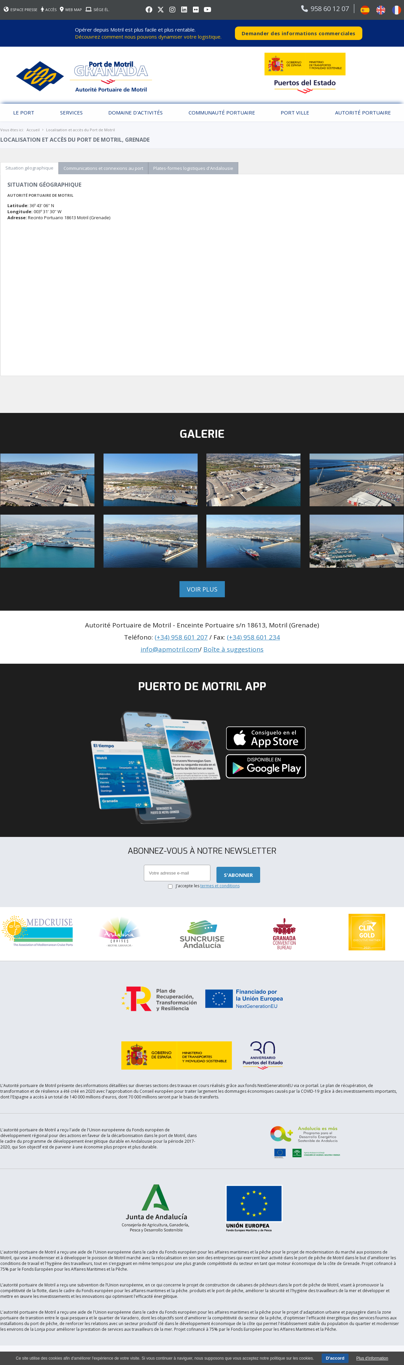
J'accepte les (208, 886)
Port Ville (295, 112)
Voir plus (202, 589)
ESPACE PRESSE (20, 9)
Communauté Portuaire (222, 112)
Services (71, 112)
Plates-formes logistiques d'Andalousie (193, 168)
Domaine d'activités (135, 112)
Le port (23, 112)
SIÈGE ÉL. (97, 9)
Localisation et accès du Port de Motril (80, 129)
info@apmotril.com (169, 649)
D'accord (335, 1358)
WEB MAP (71, 9)
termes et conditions (220, 886)
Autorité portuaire (363, 112)
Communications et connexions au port (103, 168)
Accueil (33, 129)
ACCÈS (48, 9)
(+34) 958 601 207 (181, 637)
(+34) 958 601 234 (253, 637)
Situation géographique (29, 168)
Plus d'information (372, 1358)
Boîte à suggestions (233, 649)
